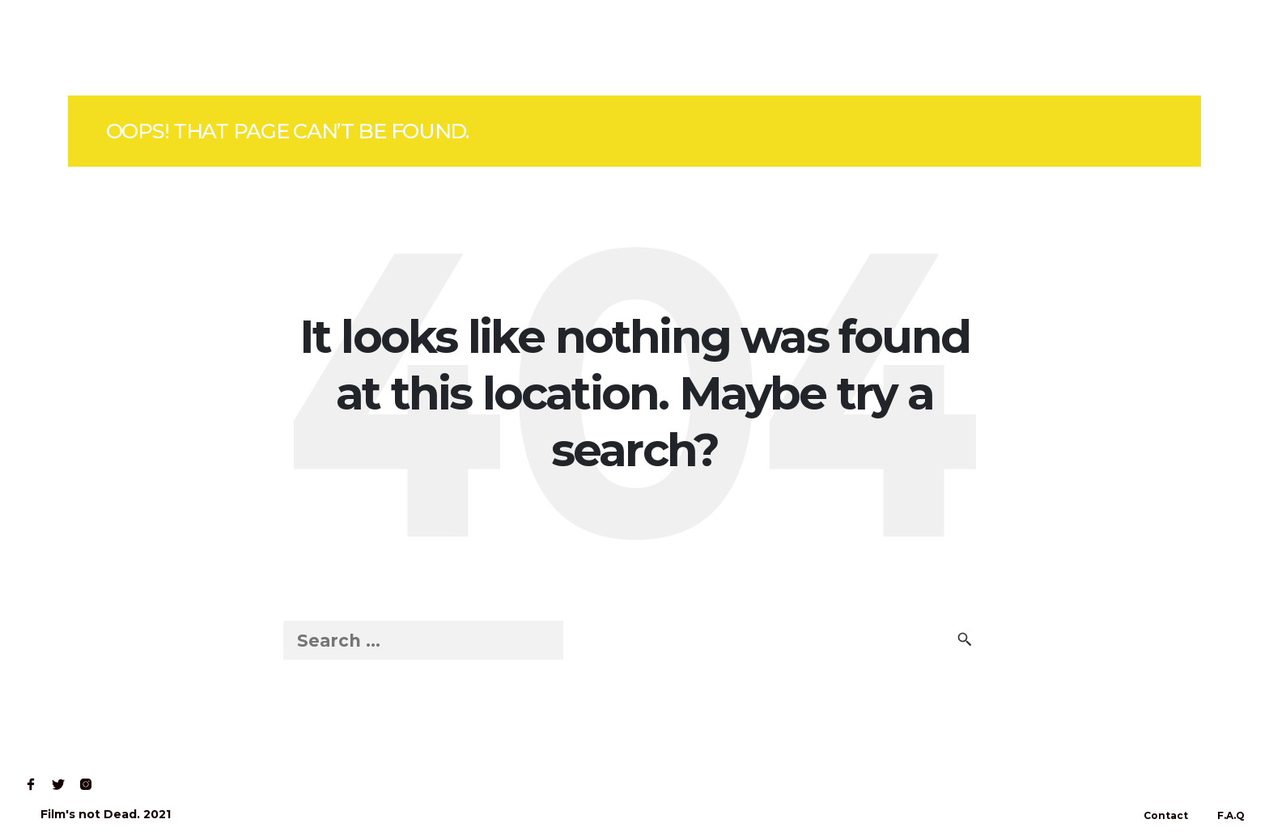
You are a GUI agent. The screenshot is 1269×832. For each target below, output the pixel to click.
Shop (116, 47)
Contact (255, 47)
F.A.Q (1231, 815)
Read (181, 47)
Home (49, 47)
